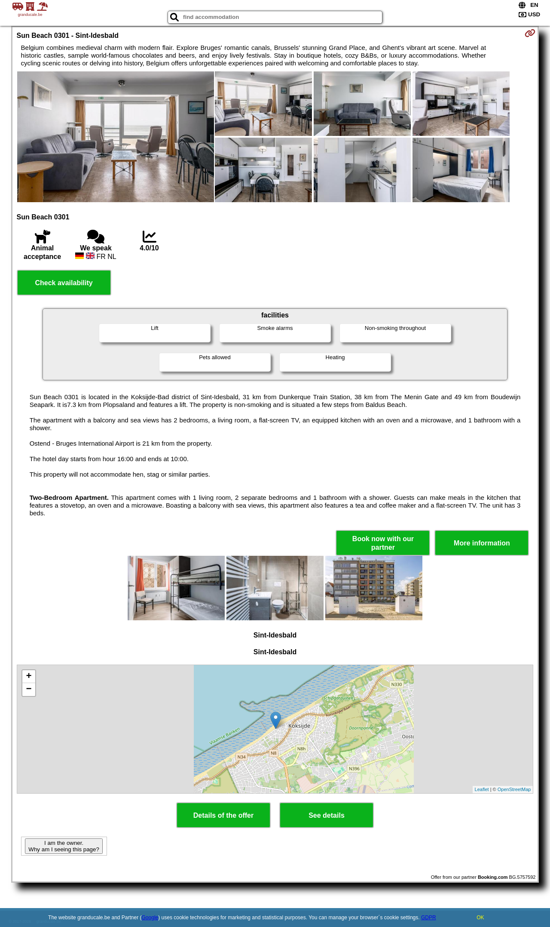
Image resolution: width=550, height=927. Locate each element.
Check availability (63, 282)
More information (482, 543)
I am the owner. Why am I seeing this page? (63, 846)
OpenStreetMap (514, 789)
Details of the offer (223, 815)
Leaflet (482, 789)
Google (150, 918)
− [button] (28, 689)
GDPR (428, 918)
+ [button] (28, 676)
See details (327, 815)
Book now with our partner (383, 543)
